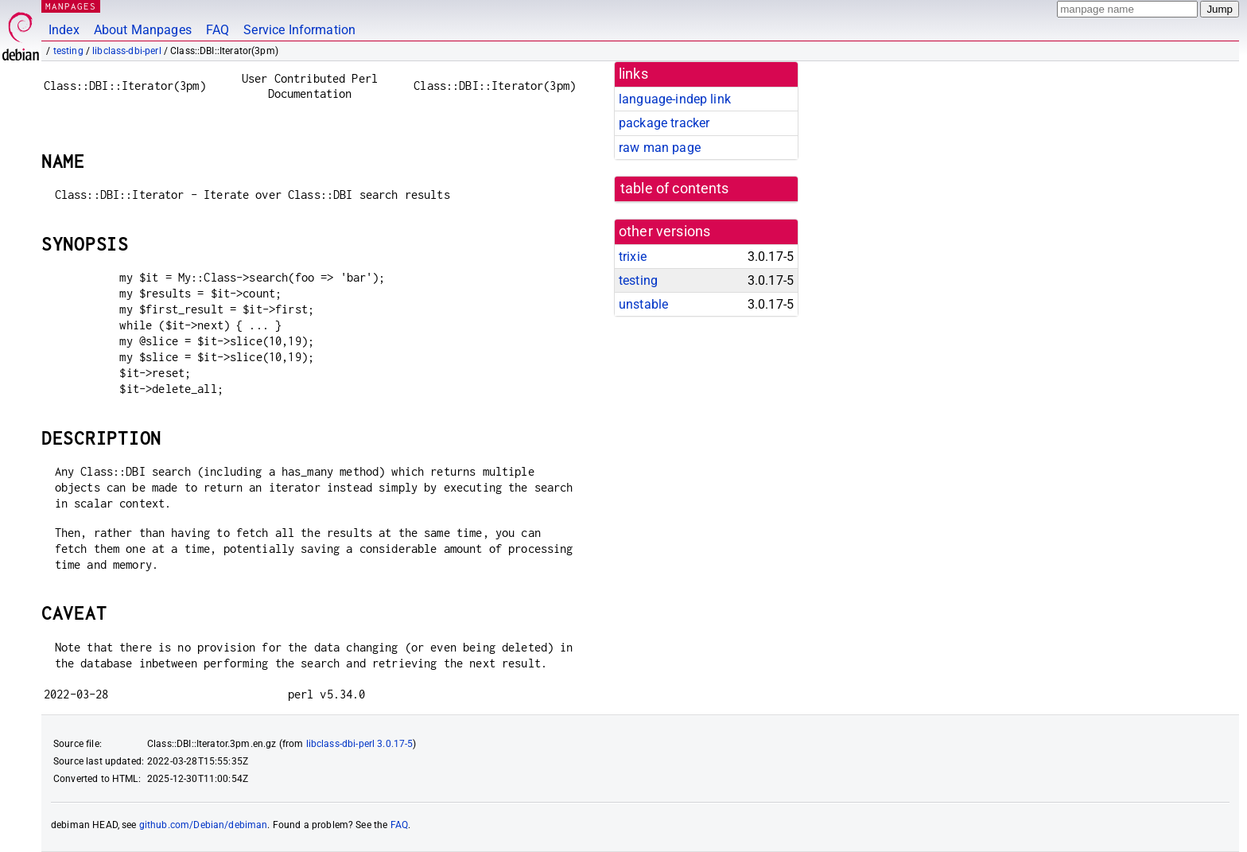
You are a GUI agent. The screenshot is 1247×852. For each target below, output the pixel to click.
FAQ (217, 29)
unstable (643, 304)
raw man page (660, 147)
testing (68, 50)
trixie (633, 256)
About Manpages (143, 29)
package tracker (664, 122)
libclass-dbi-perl (126, 50)
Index (64, 29)
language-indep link (675, 99)
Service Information (299, 29)
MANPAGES (70, 6)
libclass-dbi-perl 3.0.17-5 (360, 743)
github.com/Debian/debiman (203, 825)
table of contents (674, 188)
